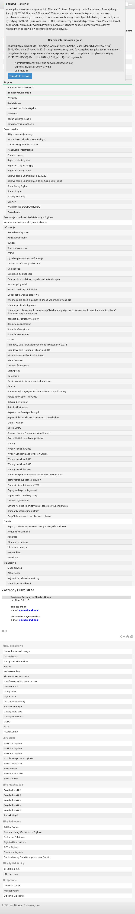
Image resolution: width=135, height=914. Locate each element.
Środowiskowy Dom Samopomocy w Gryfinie (27, 857)
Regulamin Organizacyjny (20, 165)
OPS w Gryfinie (11, 847)
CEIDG (11, 253)
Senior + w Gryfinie (13, 852)
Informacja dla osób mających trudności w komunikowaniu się (39, 300)
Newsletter (13, 557)
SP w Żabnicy (11, 778)
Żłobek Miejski (11, 815)
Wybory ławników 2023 (19, 448)
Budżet (11, 242)
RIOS (6, 726)
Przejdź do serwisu (19, 76)
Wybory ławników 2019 (19, 459)
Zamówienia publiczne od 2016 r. (24, 480)
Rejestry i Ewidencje (18, 407)
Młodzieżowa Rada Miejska (22, 108)
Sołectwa (12, 113)
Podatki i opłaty (15, 155)
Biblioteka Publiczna (14, 837)
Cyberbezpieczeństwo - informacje (25, 258)
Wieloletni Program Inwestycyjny (24, 207)
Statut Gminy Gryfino (18, 186)
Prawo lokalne (11, 129)
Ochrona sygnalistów (18, 500)
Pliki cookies (14, 552)
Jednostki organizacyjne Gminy (23, 319)
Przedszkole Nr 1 (12, 790)
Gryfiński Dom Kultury (15, 842)
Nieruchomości (15, 360)
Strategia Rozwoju (17, 196)
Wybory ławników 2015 (19, 464)
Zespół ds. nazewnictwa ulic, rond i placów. (30, 516)
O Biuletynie (10, 562)
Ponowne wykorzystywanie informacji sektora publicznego (37, 391)
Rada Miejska (14, 103)
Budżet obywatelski (17, 248)
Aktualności (14, 573)
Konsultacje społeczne (19, 324)
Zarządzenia (14, 212)
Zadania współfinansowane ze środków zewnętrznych (35, 474)
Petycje (11, 386)
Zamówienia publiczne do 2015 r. (24, 485)
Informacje (9, 227)
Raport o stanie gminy (19, 160)
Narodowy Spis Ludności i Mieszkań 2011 (29, 350)
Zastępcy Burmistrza (19, 92)
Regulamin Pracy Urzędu (20, 170)
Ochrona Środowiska (18, 365)
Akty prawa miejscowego (20, 134)
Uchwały (12, 202)
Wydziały (12, 98)
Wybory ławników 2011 (19, 469)
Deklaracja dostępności (20, 274)
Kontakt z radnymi (13, 706)
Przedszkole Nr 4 (12, 805)
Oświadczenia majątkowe (21, 124)
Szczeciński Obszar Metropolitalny (25, 438)
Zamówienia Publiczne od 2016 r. (20, 681)
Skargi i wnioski (16, 422)
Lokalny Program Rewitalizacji (23, 144)
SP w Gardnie (10, 768)
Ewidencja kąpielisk (18, 284)
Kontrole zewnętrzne (18, 334)
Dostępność (14, 268)
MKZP (11, 339)
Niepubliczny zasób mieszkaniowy (25, 355)
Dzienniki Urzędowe (14, 895)
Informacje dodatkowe (19, 583)
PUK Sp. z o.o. (11, 874)
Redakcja (12, 536)
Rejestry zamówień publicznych (24, 412)
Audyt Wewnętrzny (17, 237)
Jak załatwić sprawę (18, 232)
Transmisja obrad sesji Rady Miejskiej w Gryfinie (28, 217)
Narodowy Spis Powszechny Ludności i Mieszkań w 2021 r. (37, 344)
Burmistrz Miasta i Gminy (20, 87)
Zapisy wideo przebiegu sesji (22, 495)
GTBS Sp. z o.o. (12, 869)
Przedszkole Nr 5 (12, 810)
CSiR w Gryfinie (11, 827)
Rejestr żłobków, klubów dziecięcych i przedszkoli (33, 417)
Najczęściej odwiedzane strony (23, 578)
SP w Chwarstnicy (13, 763)
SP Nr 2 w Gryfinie (13, 748)
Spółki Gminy (14, 428)
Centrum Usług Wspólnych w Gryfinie (22, 832)
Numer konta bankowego (17, 651)
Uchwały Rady (11, 656)
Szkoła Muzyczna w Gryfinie (18, 758)
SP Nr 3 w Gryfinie (13, 753)
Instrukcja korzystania (19, 531)
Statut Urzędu (14, 191)
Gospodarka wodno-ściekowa (23, 294)
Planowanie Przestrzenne (20, 149)
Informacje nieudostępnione (22, 305)
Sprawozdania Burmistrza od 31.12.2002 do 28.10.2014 (35, 181)
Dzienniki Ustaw (12, 885)
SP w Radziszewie (13, 773)
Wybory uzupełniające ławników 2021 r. (27, 454)
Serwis (7, 521)
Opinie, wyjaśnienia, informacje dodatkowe (29, 381)
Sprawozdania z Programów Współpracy (28, 433)
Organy (8, 82)
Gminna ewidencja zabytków (22, 289)
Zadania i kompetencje (19, 119)
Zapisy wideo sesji (13, 716)
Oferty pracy (14, 370)
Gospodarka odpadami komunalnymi (27, 139)
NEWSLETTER (11, 731)
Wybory (11, 443)
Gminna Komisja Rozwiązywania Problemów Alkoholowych (38, 506)
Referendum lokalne (18, 402)
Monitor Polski (11, 890)
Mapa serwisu (15, 568)
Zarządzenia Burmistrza (16, 661)
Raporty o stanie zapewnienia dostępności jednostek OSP (37, 526)
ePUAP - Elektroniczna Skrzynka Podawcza (25, 222)
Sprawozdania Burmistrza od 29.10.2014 (28, 176)
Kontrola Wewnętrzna (18, 329)
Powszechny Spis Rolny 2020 (22, 396)
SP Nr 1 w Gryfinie (13, 743)
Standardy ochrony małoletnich (23, 511)
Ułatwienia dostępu (17, 547)
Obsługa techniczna (18, 542)
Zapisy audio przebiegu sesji (22, 490)
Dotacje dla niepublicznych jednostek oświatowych (34, 279)
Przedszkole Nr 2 (12, 795)
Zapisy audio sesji (13, 711)
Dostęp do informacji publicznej (24, 263)
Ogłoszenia (13, 376)
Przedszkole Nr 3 (12, 800)
